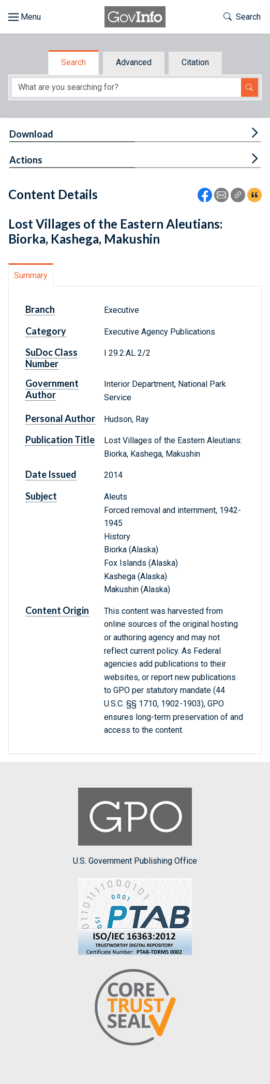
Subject (41, 496)
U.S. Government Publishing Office (135, 827)
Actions (25, 159)
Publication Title (60, 439)
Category (45, 331)
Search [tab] (73, 62)
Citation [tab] (195, 62)
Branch (40, 309)
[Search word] (126, 87)
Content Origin (57, 610)
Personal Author (60, 418)
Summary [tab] (31, 275)
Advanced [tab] (134, 62)
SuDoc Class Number (51, 358)
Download (31, 134)
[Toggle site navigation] (24, 17)
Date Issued (51, 474)
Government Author (52, 389)
